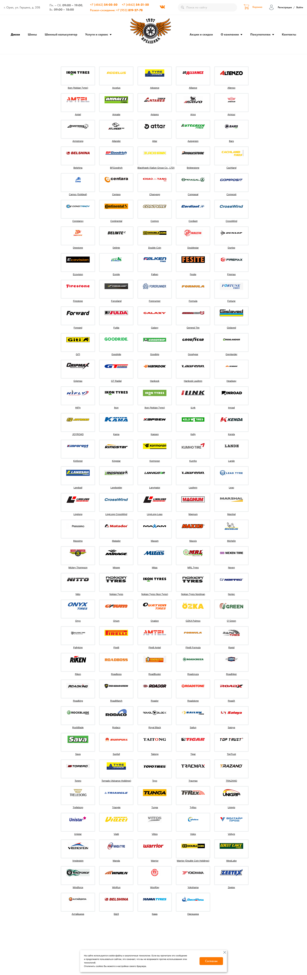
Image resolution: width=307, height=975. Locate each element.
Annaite (116, 114)
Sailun (193, 727)
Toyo (154, 780)
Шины (32, 34)
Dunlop (231, 247)
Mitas (155, 567)
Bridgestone (193, 167)
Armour (231, 114)
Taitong (155, 754)
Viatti (116, 834)
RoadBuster (154, 674)
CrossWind (231, 221)
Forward (78, 327)
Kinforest (77, 461)
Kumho (193, 461)
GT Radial (116, 381)
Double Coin (154, 247)
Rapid (231, 647)
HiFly (77, 407)
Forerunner (154, 301)
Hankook (154, 381)
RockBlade (78, 727)
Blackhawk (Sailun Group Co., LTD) (155, 167)
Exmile (116, 274)
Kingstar (116, 461)
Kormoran (155, 461)
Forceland (116, 301)
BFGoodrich (116, 167)
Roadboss (116, 674)
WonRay (154, 887)
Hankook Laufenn (193, 381)
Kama (116, 434)
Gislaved (231, 327)
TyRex (193, 807)
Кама (155, 914)
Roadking (78, 700)
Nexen (231, 567)
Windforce (78, 887)
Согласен (211, 961)
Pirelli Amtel (155, 647)
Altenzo (231, 87)
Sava (77, 754)
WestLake (231, 860)
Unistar (78, 834)
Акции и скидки (201, 34)
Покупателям (260, 34)
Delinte (116, 247)
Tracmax (193, 780)
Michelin (231, 541)
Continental (116, 221)
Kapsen (155, 434)
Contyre (155, 221)
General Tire (193, 327)
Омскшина (193, 914)
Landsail (78, 487)
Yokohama (193, 887)
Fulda (116, 327)
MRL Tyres (193, 567)
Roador (154, 700)
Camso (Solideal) (78, 194)
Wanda (116, 860)
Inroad (231, 407)
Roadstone (193, 700)
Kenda (231, 434)
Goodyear (193, 354)
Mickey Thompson (77, 567)
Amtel (78, 114)
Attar (154, 141)
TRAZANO (231, 780)
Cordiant (193, 221)
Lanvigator (154, 487)
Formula (193, 301)
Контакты (289, 34)
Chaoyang (154, 194)
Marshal (231, 514)
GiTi (78, 354)
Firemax (231, 274)
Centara (116, 194)
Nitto (78, 594)
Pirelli (116, 647)
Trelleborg (78, 807)
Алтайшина (78, 914)
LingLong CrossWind (116, 514)
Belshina (77, 167)
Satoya (231, 727)
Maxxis (193, 541)
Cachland (232, 167)
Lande (231, 461)
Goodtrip (154, 354)
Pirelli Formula (193, 647)
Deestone (78, 247)
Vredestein (78, 860)
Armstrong (77, 141)
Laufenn (193, 487)
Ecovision (78, 274)
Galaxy (154, 327)
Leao (231, 487)
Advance (154, 87)
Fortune (231, 301)
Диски (15, 34)
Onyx (78, 620)
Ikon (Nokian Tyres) (78, 87)
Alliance (193, 87)
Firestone (78, 301)
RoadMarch (116, 700)
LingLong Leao (154, 514)
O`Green (231, 620)
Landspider (116, 487)
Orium (116, 620)
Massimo (78, 541)
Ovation (155, 620)
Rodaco (116, 727)
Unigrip (231, 807)
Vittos (155, 834)
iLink (193, 407)
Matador (116, 541)
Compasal (193, 194)
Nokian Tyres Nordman (193, 594)
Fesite (193, 274)
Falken (154, 274)
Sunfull (116, 754)
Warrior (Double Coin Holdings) (193, 860)
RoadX (231, 700)
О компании (230, 34)
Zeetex (231, 887)
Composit (232, 194)
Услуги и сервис (96, 34)
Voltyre (231, 834)
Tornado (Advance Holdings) (116, 780)
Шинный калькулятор (61, 34)
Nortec (231, 594)
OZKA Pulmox (193, 620)
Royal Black (154, 727)
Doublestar (193, 247)
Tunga (154, 807)
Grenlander (231, 354)
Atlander (116, 141)
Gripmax (77, 381)
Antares (155, 114)
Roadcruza (193, 674)
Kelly (193, 434)
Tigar (193, 754)
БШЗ (116, 914)
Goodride (116, 354)
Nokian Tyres (116, 594)
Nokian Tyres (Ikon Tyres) (154, 594)
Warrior (155, 860)
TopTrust (231, 754)
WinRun (116, 887)
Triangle (116, 807)
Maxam (154, 541)
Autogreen (193, 141)
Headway (231, 381)
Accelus (116, 87)
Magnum (193, 514)
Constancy (78, 221)
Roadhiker (231, 674)
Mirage (116, 567)
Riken (78, 674)
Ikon (116, 407)
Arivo (193, 114)
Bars (231, 141)
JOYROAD (78, 434)
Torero (78, 780)
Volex (193, 834)
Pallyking (78, 647)
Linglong (77, 514)
